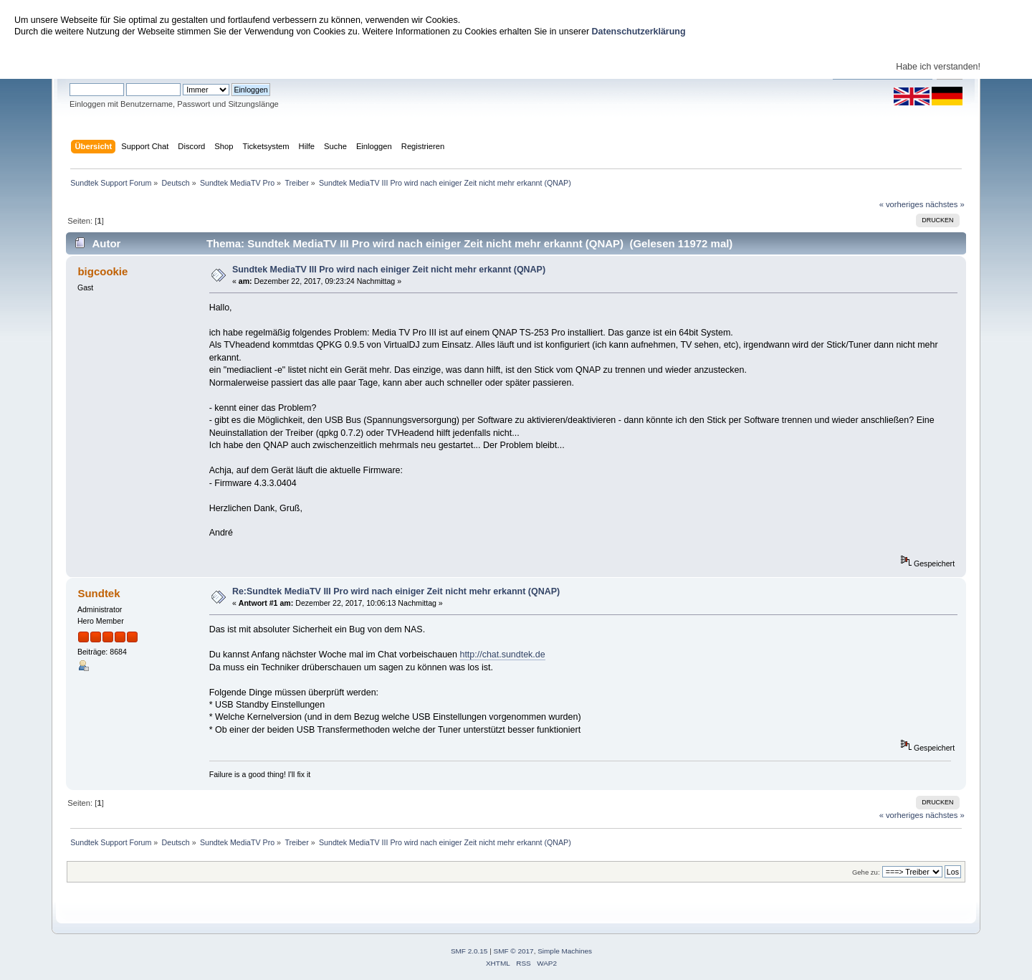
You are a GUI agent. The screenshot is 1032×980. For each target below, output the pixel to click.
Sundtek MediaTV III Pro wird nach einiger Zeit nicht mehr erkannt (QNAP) (388, 270)
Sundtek (98, 593)
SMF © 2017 (514, 951)
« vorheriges (901, 204)
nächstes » (945, 204)
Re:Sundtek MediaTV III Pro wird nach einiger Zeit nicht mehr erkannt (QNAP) (396, 591)
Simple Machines (565, 951)
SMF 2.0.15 (469, 951)
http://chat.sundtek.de (502, 655)
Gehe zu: (866, 872)
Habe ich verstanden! (938, 67)
